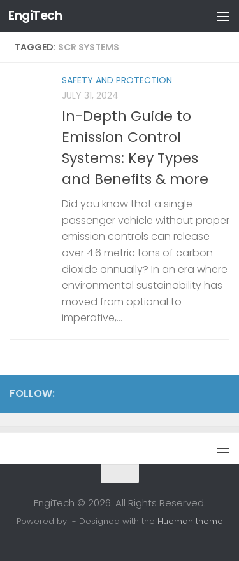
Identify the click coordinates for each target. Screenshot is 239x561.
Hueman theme (190, 521)
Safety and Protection (117, 80)
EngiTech (35, 15)
